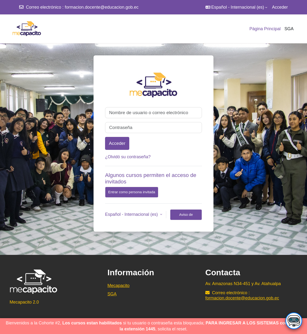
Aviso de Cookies (186, 216)
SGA (112, 294)
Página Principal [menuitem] (265, 28)
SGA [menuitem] (289, 28)
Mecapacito (118, 285)
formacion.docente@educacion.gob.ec (101, 7)
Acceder (280, 7)
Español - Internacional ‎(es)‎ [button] (132, 214)
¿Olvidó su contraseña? (128, 156)
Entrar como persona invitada (131, 192)
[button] (236, 7)
